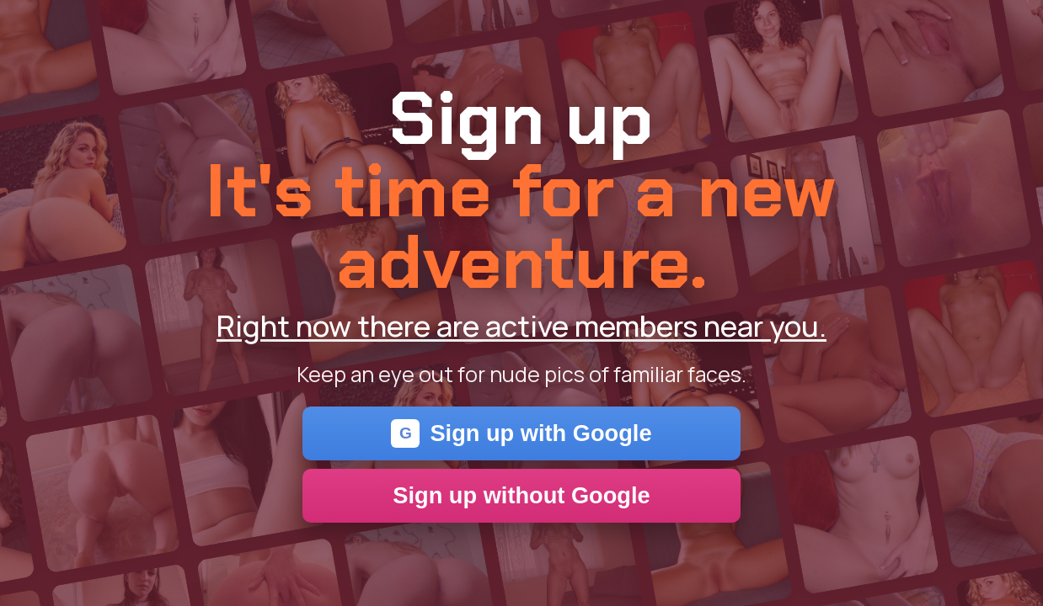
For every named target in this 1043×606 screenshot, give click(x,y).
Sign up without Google (521, 495)
